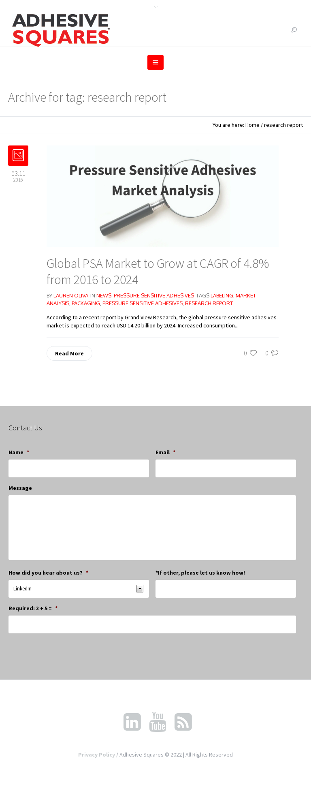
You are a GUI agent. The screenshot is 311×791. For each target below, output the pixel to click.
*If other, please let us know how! (200, 572)
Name (19, 452)
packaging (86, 303)
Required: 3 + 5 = (33, 608)
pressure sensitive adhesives (142, 303)
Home (252, 124)
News (103, 295)
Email (165, 452)
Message (20, 488)
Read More (69, 353)
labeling (222, 295)
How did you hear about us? (48, 572)
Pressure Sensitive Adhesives (154, 295)
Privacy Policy (96, 754)
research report (209, 303)
